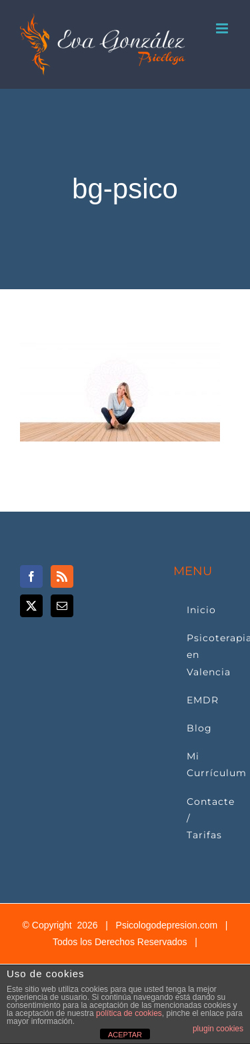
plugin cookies (218, 1028)
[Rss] (62, 576)
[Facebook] (31, 576)
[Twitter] (31, 605)
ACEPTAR (125, 1035)
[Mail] (62, 605)
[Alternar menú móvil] (223, 28)
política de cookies (129, 1013)
